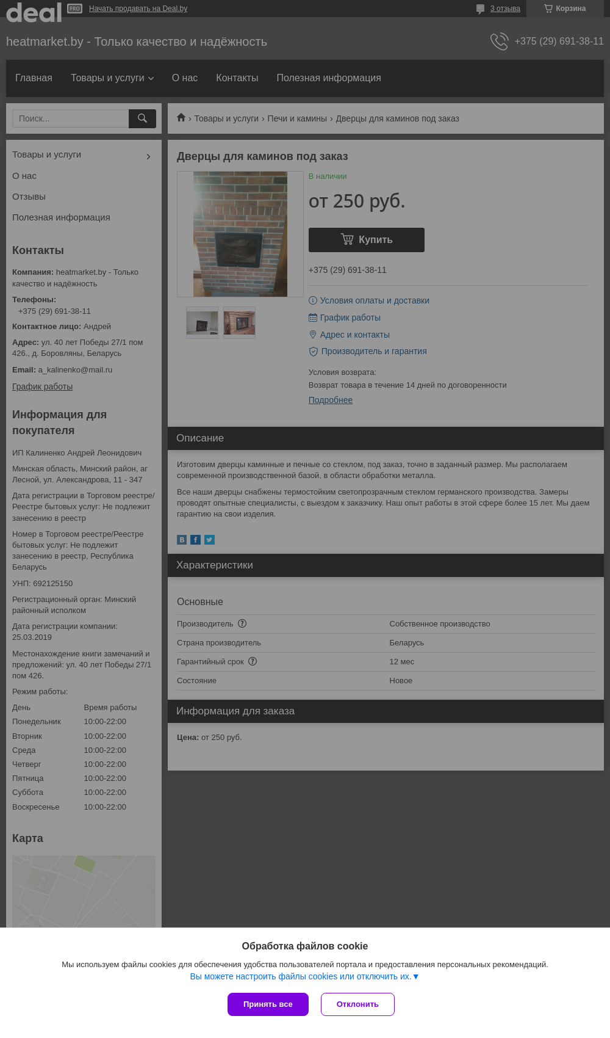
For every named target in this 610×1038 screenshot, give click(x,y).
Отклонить (358, 1004)
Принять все (268, 1004)
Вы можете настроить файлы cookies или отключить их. (300, 976)
